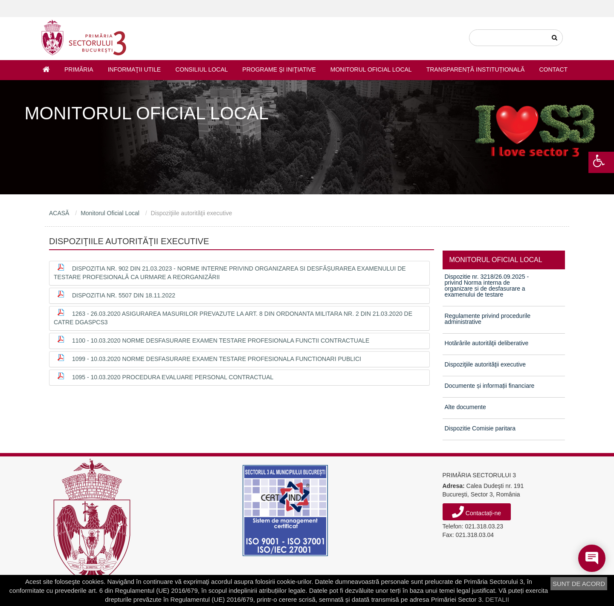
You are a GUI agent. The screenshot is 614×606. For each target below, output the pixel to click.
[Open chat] (591, 558)
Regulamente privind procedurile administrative (488, 318)
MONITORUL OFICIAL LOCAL (495, 259)
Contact (553, 69)
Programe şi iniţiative (279, 69)
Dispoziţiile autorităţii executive (485, 364)
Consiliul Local (201, 69)
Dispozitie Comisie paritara (480, 428)
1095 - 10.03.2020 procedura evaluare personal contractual (172, 377)
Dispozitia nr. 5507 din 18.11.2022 (123, 295)
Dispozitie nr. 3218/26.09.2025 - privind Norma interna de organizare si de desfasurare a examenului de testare (487, 285)
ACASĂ (59, 213)
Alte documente (465, 407)
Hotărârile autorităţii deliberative (487, 343)
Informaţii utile (134, 69)
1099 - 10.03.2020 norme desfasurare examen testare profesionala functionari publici (216, 358)
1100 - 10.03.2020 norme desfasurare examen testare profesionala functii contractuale (220, 340)
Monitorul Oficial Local (371, 69)
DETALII (497, 599)
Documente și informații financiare (490, 385)
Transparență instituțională (475, 69)
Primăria (78, 69)
